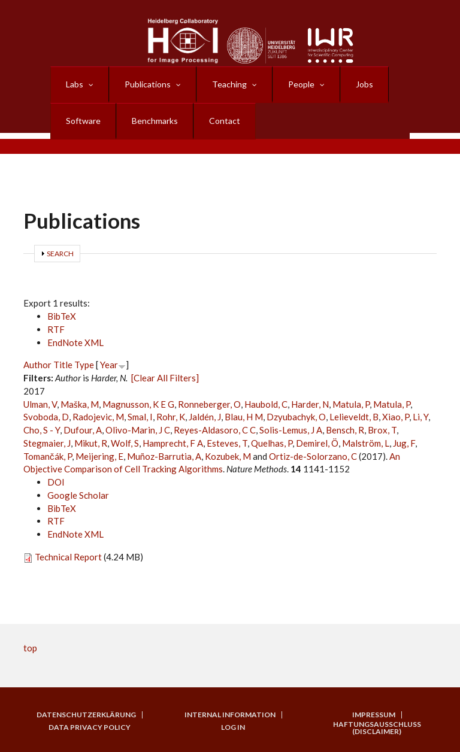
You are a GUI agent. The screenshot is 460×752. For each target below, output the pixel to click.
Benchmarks (155, 121)
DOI (56, 482)
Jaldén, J (205, 416)
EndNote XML (75, 342)
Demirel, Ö (317, 443)
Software (83, 121)
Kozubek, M (228, 456)
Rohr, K (170, 416)
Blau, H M (244, 416)
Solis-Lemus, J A (290, 429)
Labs (74, 84)
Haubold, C (266, 404)
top (30, 647)
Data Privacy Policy (90, 727)
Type (84, 364)
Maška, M (79, 404)
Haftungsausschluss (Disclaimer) (377, 728)
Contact (224, 121)
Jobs (364, 84)
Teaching (229, 84)
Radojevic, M (98, 416)
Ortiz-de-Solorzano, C (313, 456)
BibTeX (61, 316)
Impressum (373, 714)
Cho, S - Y (41, 429)
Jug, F (404, 443)
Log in (233, 727)
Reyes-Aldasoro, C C (215, 429)
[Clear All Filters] (165, 377)
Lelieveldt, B (354, 416)
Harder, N (310, 404)
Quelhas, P (271, 443)
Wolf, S (125, 443)
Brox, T (382, 429)
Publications (148, 84)
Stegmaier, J (47, 443)
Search (60, 253)
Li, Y (420, 416)
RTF (56, 329)
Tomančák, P (47, 456)
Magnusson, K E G (138, 404)
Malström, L (365, 443)
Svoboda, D (46, 416)
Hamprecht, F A (173, 443)
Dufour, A (82, 429)
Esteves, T (227, 443)
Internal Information (230, 714)
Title (62, 364)
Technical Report (68, 556)
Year (109, 364)
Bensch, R (345, 429)
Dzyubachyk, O (296, 416)
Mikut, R (90, 443)
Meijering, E (99, 456)
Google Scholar (78, 495)
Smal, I (140, 416)
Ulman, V (40, 404)
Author (37, 364)
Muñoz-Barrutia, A (164, 456)
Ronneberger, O (209, 404)
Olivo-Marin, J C (137, 429)
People (301, 84)
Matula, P (351, 404)
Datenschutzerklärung (86, 714)
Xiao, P (395, 416)
